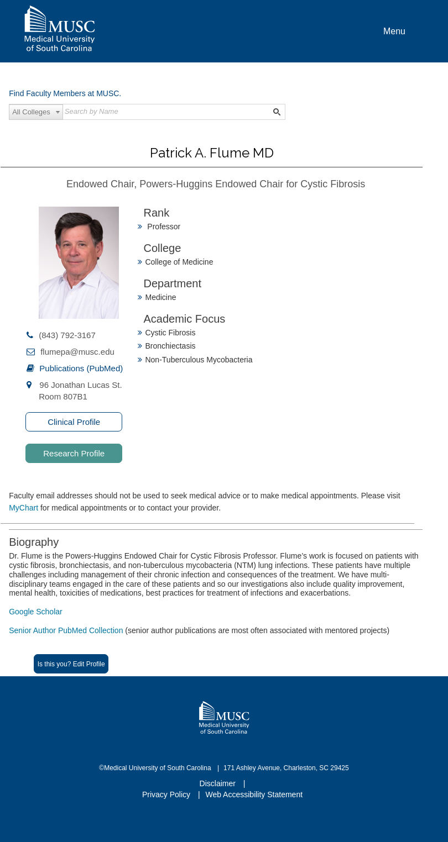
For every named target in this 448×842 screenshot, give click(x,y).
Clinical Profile (74, 422)
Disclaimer (219, 783)
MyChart (24, 507)
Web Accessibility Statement (254, 794)
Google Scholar (35, 611)
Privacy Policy (167, 794)
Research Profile (74, 453)
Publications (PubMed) (81, 368)
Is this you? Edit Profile (71, 664)
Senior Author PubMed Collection (67, 630)
